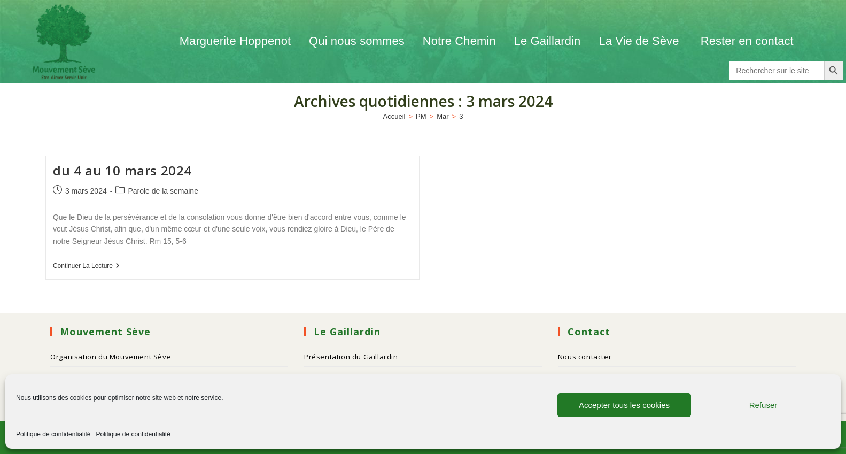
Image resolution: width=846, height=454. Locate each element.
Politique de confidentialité (53, 434)
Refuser (763, 405)
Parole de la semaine (163, 191)
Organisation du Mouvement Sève (110, 356)
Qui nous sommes (357, 41)
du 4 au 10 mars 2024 (122, 170)
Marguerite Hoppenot (235, 41)
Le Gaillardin (547, 41)
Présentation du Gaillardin (351, 356)
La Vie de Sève (640, 41)
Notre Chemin (459, 41)
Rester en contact (747, 41)
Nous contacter (584, 356)
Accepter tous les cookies (624, 405)
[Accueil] (394, 116)
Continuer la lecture (86, 266)
